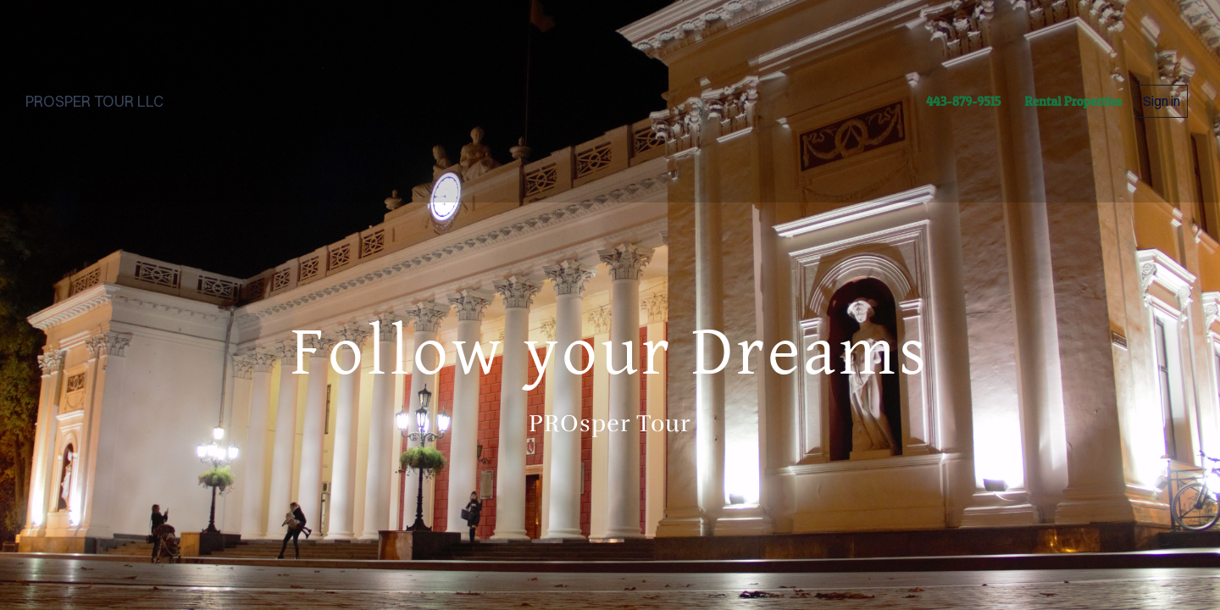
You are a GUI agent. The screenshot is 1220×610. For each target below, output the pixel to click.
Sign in (1161, 100)
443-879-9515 (963, 101)
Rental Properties (1073, 101)
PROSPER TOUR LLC (94, 101)
